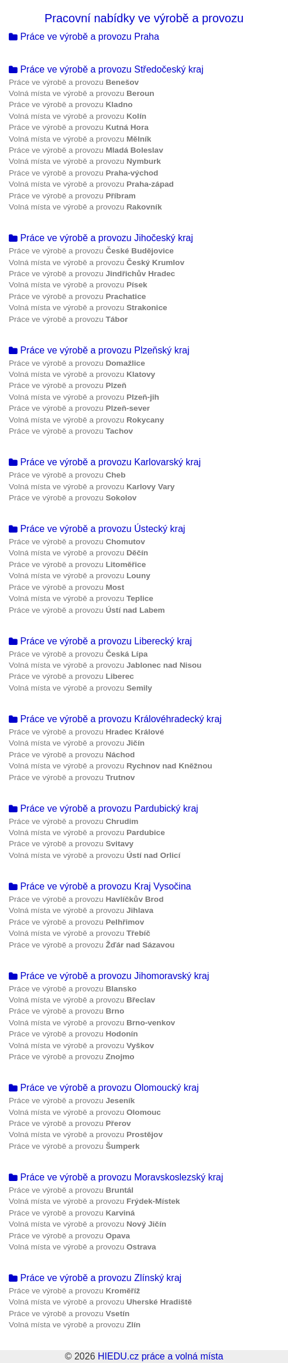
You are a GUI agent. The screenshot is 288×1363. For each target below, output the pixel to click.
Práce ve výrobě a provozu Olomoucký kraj (103, 1088)
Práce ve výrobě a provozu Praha (84, 37)
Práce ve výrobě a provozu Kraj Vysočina (100, 886)
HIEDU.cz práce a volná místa (160, 1356)
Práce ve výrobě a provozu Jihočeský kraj (101, 238)
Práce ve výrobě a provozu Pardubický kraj (103, 808)
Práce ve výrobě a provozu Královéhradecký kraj (115, 719)
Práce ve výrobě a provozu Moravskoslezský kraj (116, 1177)
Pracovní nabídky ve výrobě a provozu (144, 18)
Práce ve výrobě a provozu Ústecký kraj (97, 529)
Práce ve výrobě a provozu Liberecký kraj (100, 641)
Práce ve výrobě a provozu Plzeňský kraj (99, 350)
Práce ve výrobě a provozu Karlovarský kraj (105, 462)
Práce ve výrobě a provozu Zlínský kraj (95, 1278)
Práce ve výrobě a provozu (74, 82)
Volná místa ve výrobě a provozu (82, 93)
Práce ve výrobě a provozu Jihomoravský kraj (109, 976)
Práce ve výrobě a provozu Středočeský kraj (106, 69)
